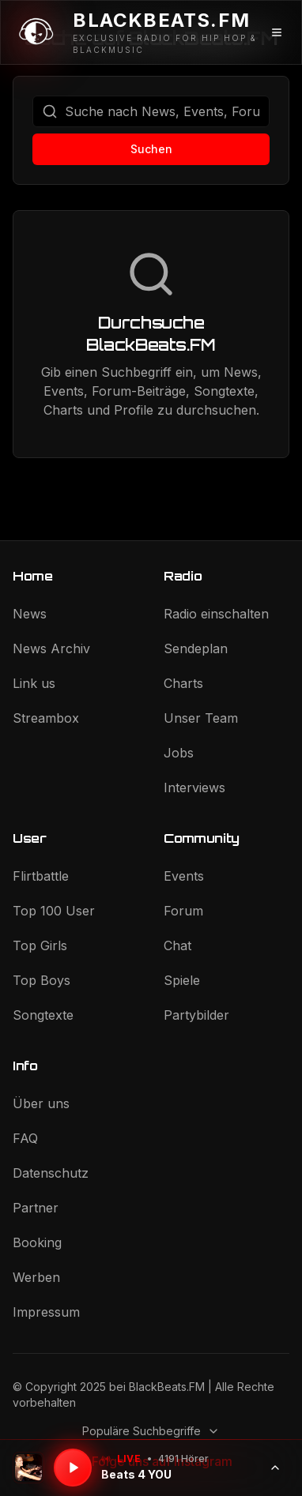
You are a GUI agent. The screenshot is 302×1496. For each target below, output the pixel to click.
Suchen (151, 149)
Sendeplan (196, 648)
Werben (36, 1277)
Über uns (41, 1103)
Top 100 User (54, 911)
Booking (37, 1242)
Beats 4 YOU (136, 1474)
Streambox (46, 718)
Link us (34, 683)
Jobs (179, 753)
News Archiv (51, 648)
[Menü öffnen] (277, 32)
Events (184, 876)
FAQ (25, 1138)
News (30, 614)
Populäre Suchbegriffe (151, 1431)
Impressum (46, 1312)
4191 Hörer (183, 1458)
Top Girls (40, 945)
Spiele (182, 980)
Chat (177, 945)
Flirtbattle (41, 876)
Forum (183, 911)
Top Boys (41, 980)
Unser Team (201, 718)
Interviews (194, 787)
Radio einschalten (216, 614)
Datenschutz (51, 1173)
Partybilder (196, 1015)
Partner (36, 1208)
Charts (183, 683)
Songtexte (43, 1015)
